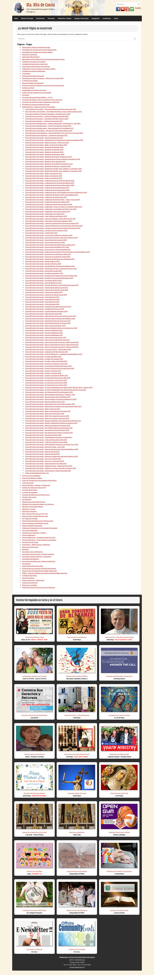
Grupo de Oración (28, 483)
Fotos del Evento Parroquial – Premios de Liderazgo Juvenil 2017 (46, 364)
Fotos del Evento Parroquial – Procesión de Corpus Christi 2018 (46, 382)
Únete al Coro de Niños (29, 585)
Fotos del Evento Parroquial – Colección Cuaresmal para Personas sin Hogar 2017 (52, 223)
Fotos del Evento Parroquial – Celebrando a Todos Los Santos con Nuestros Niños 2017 (53, 207)
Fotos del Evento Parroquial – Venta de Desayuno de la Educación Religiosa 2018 (51, 449)
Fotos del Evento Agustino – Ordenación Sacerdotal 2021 (44, 121)
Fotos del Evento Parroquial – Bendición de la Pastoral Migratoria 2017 (48, 157)
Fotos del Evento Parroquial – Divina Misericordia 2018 (43, 271)
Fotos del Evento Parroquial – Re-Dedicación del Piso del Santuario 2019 (49, 392)
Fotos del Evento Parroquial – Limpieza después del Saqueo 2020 (46, 311)
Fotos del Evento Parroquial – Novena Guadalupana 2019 (44, 335)
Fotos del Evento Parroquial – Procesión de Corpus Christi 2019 (46, 385)
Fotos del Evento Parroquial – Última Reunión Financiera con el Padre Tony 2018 (51, 444)
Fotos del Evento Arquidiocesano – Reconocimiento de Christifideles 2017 (49, 128)
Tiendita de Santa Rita (29, 575)
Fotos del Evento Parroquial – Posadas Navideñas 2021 (43, 356)
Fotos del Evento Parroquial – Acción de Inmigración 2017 (44, 138)
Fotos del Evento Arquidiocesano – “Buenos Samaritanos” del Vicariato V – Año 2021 (53, 123)
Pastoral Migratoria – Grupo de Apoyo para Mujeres (39, 540)
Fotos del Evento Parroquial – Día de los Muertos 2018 (43, 264)
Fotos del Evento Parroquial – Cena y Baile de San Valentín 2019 (46, 216)
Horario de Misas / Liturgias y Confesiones (36, 485)
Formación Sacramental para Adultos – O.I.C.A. (37, 97)
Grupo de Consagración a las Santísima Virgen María (39, 480)
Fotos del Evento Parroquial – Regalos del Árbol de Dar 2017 (45, 402)
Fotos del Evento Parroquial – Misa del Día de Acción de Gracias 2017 (48, 321)
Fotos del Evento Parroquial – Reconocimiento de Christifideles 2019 (47, 397)
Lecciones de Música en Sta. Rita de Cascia (36, 495)
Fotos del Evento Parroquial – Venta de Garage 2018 (42, 454)
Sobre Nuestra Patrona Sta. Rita (32, 566)
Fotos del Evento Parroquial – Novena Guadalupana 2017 (44, 330)
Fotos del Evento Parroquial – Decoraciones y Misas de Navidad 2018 (48, 471)
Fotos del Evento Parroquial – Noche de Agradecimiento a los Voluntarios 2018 (51, 328)
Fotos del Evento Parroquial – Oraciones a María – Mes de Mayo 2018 (48, 349)
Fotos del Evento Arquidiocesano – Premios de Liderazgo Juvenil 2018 (48, 126)
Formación (51, 18)
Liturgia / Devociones (81, 18)
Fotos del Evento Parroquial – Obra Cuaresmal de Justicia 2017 (45, 337)
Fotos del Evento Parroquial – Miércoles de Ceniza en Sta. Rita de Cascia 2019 (50, 316)
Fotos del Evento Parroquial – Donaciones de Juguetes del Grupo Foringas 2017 (51, 275)
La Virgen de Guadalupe (30, 492)
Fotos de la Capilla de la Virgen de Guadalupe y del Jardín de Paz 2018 (47, 114)
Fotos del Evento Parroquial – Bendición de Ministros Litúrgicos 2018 (48, 166)
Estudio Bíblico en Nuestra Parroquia (34, 90)
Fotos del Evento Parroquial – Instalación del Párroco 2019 (44, 309)
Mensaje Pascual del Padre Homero (33, 502)
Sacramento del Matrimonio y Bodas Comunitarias (38, 561)
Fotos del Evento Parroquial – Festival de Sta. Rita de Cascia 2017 (46, 287)
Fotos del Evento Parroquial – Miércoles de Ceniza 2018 (43, 314)
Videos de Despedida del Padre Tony (37, 473)
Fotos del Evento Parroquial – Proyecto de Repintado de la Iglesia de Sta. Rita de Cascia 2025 (55, 390)
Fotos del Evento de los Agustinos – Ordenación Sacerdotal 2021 (46, 135)
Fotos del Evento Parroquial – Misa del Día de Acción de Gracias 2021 (48, 323)
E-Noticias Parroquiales (30, 80)
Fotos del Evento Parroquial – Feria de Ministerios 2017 (43, 283)
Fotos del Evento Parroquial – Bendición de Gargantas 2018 (44, 154)
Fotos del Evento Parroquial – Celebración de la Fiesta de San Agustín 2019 (49, 183)
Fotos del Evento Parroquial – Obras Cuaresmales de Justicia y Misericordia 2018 (51, 342)
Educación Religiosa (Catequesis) (33, 83)
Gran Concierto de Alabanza (31, 475)
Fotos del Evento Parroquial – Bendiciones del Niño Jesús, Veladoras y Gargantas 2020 (53, 171)
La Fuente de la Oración (30, 490)
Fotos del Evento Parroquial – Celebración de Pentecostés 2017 (46, 197)
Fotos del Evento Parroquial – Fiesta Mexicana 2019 (42, 302)
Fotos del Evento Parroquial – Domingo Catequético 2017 (44, 273)
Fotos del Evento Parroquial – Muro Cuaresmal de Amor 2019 (45, 325)
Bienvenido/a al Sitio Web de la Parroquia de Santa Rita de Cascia (43, 59)
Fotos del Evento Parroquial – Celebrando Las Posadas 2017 (45, 214)
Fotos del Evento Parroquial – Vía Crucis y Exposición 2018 (44, 461)
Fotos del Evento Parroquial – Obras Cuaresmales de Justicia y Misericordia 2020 (51, 347)
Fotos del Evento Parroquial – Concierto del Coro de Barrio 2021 (46, 230)
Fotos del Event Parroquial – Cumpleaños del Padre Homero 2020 (46, 119)
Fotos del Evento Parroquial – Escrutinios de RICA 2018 (43, 280)
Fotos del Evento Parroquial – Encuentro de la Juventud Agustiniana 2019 (49, 278)
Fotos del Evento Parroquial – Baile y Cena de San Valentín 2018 (46, 145)
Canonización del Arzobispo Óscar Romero (36, 66)
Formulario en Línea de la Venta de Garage (36, 104)
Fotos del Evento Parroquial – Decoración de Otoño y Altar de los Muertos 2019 (51, 237)
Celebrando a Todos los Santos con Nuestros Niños (38, 69)
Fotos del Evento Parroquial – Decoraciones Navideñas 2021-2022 (47, 247)
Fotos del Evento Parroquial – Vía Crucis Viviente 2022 (43, 459)
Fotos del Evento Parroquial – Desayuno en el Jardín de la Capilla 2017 (48, 254)
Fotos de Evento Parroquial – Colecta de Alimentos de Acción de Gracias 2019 (50, 109)
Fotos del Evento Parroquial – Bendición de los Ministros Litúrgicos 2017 (49, 164)
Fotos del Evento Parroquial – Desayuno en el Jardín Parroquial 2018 (47, 257)
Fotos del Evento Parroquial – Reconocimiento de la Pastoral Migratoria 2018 (50, 399)
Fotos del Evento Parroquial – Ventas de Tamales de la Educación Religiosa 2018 (51, 456)
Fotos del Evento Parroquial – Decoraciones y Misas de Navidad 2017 (48, 249)
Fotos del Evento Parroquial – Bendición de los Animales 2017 (45, 161)
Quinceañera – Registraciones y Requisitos (36, 544)
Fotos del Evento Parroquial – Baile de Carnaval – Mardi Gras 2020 (47, 142)
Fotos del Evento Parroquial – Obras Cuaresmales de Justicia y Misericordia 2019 (51, 344)
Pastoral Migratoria (28, 535)
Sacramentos (40, 18)
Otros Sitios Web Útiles (30, 530)
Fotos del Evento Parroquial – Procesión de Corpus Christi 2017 (46, 380)
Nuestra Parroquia (27, 18)
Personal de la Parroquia (30, 542)
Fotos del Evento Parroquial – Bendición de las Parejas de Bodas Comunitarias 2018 (52, 159)
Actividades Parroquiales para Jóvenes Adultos (37, 52)
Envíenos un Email (28, 88)
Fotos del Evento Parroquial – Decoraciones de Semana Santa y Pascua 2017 (50, 245)
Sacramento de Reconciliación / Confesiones (36, 556)
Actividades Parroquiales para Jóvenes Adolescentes (39, 50)
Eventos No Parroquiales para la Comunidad (36, 92)
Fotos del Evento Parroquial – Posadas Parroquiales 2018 (44, 359)
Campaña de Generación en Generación (35, 64)
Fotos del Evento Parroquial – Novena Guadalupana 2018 (44, 333)
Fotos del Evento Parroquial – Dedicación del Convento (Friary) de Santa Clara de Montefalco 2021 (57, 252)
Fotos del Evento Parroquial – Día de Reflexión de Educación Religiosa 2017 (50, 266)
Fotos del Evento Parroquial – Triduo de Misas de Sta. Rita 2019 (46, 440)
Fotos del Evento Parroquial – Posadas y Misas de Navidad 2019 (46, 361)
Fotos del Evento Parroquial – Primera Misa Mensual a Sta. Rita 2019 (47, 378)
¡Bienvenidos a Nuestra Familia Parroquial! (36, 47)
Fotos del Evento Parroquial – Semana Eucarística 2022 (43, 435)
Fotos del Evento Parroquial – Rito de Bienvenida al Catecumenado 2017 (49, 428)
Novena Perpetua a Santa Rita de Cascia (35, 523)
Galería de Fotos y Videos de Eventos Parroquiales (38, 107)
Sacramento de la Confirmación (32, 552)
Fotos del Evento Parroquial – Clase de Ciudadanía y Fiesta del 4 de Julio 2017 (50, 218)
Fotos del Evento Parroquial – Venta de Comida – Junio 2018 (45, 447)
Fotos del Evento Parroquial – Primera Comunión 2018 (43, 373)
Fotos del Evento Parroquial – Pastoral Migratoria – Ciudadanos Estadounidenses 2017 (53, 354)
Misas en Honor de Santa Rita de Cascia (35, 516)
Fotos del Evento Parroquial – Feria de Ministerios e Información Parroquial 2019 (52, 285)
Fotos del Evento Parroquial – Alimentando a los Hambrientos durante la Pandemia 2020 (54, 140)
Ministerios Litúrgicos (29, 511)
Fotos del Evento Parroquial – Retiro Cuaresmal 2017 (42, 409)
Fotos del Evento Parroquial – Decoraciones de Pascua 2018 (45, 242)
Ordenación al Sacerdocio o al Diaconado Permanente (39, 528)
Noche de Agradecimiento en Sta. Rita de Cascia (37, 521)
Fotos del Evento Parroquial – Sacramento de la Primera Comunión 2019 (49, 432)
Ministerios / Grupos (64, 18)
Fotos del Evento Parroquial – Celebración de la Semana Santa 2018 (47, 190)
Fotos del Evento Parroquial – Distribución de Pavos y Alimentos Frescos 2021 (51, 268)
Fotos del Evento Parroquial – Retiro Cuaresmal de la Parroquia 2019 (48, 411)
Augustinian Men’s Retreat (30, 57)
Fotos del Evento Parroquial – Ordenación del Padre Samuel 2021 (46, 352)
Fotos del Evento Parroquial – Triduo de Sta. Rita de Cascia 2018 (46, 442)
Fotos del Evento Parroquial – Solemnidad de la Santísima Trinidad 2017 (48, 437)
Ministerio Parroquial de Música (32, 506)
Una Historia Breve (28, 578)
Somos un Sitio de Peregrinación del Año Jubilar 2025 (39, 571)
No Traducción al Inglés (30, 518)
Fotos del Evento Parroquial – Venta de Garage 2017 (42, 451)
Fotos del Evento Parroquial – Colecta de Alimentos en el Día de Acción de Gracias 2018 (53, 226)
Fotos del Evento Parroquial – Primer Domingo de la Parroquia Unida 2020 (49, 368)
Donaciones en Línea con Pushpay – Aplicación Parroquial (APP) (43, 78)
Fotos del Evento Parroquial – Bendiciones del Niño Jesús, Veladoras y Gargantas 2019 (53, 168)
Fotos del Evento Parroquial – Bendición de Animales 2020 (44, 152)
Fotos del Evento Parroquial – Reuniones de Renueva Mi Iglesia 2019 (47, 425)
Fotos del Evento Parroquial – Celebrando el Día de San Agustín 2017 (47, 211)
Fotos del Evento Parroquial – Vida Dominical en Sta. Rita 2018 (45, 463)
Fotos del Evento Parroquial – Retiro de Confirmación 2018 (44, 413)
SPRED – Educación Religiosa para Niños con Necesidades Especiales (44, 573)
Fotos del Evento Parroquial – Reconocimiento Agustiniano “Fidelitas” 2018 (50, 394)
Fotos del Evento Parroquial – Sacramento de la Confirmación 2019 (47, 430)
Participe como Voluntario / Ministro (34, 533)
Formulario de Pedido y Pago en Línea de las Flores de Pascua (42, 100)
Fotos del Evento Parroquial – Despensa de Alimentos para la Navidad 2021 (50, 259)
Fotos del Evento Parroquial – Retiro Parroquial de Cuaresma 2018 (47, 416)
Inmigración (95, 18)
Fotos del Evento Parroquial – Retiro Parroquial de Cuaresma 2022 (47, 418)
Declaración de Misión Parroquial (33, 76)
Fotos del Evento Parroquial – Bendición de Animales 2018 (44, 147)
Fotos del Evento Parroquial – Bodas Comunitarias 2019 (43, 178)
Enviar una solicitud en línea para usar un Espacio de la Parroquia (43, 85)
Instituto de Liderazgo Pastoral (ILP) (34, 487)
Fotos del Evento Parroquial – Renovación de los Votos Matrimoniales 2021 (50, 404)
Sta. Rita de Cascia (40, 4)
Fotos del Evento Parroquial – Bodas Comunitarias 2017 (43, 173)
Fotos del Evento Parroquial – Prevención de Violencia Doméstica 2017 (48, 366)
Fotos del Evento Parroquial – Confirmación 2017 (41, 233)
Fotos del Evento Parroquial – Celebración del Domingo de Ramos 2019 (48, 204)
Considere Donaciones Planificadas (33, 71)
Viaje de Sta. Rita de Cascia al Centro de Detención (38, 587)
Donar (116, 18)
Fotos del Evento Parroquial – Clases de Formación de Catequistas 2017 (48, 221)
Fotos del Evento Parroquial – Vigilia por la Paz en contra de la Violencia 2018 (50, 468)
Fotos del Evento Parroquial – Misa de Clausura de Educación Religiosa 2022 (50, 318)
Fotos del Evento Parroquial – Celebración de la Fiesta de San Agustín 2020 (49, 185)
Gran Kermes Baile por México (32, 478)
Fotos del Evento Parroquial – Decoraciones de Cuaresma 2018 (46, 240)
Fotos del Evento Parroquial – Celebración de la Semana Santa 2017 (47, 187)
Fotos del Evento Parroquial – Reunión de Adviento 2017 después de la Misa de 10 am (53, 421)
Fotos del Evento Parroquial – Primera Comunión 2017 (43, 371)
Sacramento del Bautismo (30, 559)
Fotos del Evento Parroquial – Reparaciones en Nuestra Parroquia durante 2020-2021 (53, 406)
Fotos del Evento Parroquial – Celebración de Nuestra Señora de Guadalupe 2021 (51, 195)
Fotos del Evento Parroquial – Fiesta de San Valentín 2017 (44, 292)
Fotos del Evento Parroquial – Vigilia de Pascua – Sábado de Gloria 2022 (48, 466)
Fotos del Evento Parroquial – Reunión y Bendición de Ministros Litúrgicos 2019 (51, 423)
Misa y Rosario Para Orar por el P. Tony (35, 514)
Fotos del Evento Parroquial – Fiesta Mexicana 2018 (42, 299)
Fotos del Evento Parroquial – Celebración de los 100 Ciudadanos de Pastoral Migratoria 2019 (56, 192)
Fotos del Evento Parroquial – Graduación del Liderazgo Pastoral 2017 (48, 306)
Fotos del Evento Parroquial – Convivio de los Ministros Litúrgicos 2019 (48, 235)
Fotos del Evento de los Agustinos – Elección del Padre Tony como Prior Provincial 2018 (54, 133)
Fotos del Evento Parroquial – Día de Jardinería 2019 (42, 261)
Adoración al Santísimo (29, 54)
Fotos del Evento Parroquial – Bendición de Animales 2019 (44, 149)
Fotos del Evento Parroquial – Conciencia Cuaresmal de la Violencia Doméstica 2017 (53, 228)
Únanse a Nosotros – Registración (33, 580)
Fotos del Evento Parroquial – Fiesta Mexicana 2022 (42, 304)
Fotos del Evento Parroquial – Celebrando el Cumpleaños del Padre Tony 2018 (50, 209)
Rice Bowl (25, 549)
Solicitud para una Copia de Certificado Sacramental (39, 568)
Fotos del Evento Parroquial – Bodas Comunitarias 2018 (43, 176)
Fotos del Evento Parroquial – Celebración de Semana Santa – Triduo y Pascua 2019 (52, 199)
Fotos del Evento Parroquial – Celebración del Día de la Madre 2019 (47, 202)
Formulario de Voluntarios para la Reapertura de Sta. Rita (40, 102)
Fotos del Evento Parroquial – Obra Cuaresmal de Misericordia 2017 (47, 340)
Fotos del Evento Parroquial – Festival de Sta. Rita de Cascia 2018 (46, 290)
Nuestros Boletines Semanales (32, 525)
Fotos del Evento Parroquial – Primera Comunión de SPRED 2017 (46, 375)
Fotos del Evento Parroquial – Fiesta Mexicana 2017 (42, 297)
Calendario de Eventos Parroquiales (34, 61)
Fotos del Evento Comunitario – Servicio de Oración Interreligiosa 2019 (48, 130)
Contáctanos (106, 18)
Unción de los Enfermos (30, 582)
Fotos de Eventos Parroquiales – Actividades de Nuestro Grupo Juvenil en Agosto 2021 (53, 111)
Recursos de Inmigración (30, 547)
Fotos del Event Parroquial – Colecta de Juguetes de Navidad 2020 (47, 116)
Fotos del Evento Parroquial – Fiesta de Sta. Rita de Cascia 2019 (46, 295)
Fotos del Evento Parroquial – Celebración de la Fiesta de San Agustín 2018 (49, 180)
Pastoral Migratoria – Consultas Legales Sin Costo (38, 537)
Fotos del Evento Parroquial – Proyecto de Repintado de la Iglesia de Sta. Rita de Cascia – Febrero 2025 (59, 387)
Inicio (16, 18)
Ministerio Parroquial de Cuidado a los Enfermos (38, 504)
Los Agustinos (26, 499)
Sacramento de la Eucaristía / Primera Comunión (38, 554)
